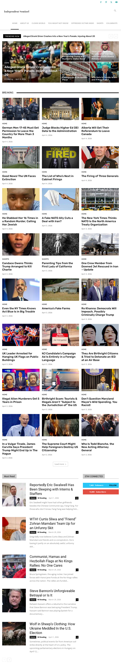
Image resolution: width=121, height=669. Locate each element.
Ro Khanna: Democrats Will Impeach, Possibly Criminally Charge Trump (99, 311)
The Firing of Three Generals (99, 176)
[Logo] (16, 10)
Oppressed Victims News (82, 23)
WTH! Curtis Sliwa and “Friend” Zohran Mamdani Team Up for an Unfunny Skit (53, 523)
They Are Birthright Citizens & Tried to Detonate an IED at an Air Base (100, 356)
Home (14, 23)
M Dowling (42, 497)
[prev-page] (4, 659)
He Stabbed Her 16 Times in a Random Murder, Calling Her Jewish (20, 221)
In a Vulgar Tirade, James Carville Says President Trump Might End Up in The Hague (19, 448)
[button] (115, 10)
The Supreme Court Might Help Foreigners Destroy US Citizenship (59, 446)
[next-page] (9, 659)
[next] (116, 36)
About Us (24, 23)
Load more (60, 463)
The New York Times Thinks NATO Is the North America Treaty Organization (98, 221)
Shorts (100, 23)
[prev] (111, 36)
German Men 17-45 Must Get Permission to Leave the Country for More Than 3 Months (20, 132)
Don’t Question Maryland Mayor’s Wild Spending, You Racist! (98, 401)
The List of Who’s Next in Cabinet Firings (57, 177)
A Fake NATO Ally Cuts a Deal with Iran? (57, 219)
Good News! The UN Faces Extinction (19, 177)
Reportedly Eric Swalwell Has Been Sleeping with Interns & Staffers (52, 488)
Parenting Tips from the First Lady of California (60, 264)
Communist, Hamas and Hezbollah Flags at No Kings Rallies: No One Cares (51, 560)
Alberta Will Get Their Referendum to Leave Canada (95, 131)
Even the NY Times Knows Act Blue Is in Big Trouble (19, 309)
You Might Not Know (58, 23)
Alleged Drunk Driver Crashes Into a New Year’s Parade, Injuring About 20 (59, 36)
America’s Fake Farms (56, 308)
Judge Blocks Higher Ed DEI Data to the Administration (60, 129)
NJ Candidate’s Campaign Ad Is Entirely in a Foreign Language (60, 356)
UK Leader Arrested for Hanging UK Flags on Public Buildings (19, 356)
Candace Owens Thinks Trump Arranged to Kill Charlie (17, 266)
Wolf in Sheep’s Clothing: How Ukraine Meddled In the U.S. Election (52, 627)
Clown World (38, 23)
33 (77, 497)
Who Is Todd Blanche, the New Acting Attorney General (97, 446)
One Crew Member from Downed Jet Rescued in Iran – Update (99, 266)
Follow (113, 484)
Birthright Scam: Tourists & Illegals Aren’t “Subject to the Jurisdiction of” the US (59, 401)
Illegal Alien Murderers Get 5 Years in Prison (20, 400)
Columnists (111, 23)
